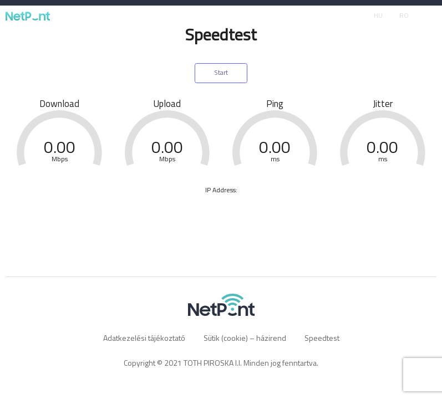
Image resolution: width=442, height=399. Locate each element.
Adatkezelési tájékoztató (144, 338)
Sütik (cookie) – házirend (245, 338)
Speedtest (321, 338)
